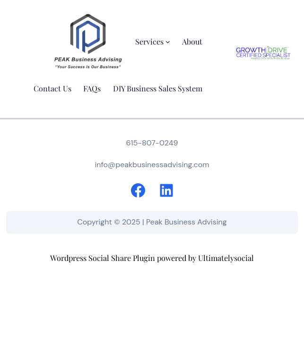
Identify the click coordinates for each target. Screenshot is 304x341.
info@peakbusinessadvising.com (152, 165)
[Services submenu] (167, 41)
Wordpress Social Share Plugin (103, 257)
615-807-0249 (152, 143)
